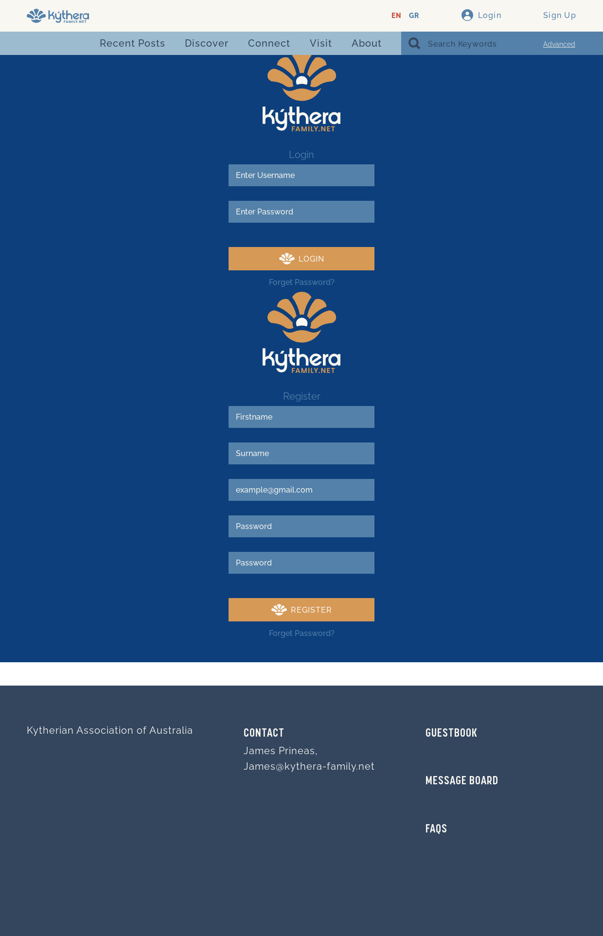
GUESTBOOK (452, 734)
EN (396, 15)
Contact (264, 734)
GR (414, 15)
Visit (321, 43)
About (367, 43)
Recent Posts (132, 43)
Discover (207, 43)
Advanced (559, 44)
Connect (269, 43)
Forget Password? (302, 282)
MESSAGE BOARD (462, 781)
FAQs (436, 829)
